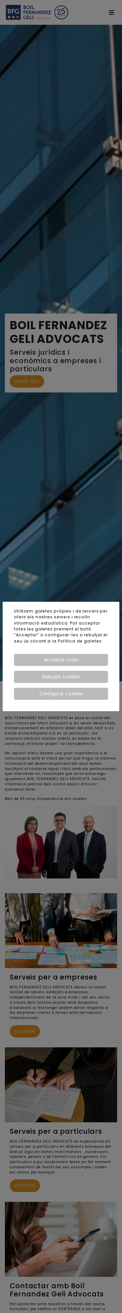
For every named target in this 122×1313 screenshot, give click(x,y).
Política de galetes (80, 641)
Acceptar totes (61, 659)
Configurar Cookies (61, 693)
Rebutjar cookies (61, 676)
